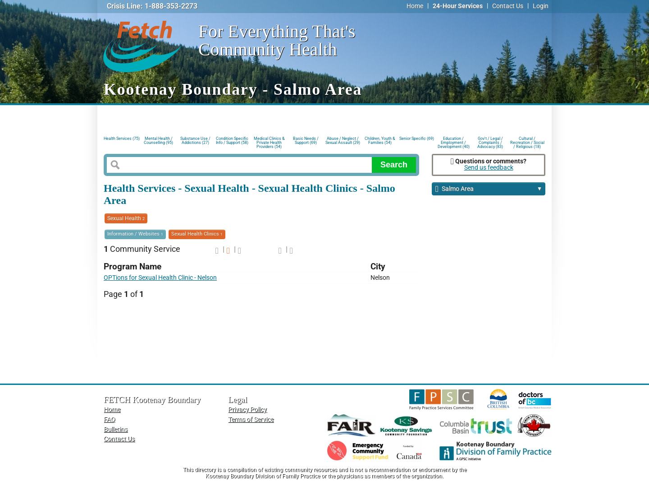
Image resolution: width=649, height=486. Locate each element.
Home (415, 6)
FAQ (109, 419)
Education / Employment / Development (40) (454, 142)
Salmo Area (488, 189)
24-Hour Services (458, 6)
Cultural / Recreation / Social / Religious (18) (527, 142)
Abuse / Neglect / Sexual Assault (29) (342, 140)
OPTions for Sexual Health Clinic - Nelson (160, 278)
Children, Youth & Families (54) (380, 140)
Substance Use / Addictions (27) (195, 140)
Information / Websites (135, 234)
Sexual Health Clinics (197, 234)
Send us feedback (488, 167)
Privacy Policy (247, 409)
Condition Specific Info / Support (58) (232, 140)
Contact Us (507, 6)
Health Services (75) (122, 138)
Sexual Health (126, 218)
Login (540, 6)
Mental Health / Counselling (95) (158, 140)
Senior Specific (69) (416, 138)
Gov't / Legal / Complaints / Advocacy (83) (490, 142)
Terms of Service (251, 419)
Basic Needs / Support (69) (306, 140)
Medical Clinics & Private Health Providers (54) (269, 142)
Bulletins (116, 429)
